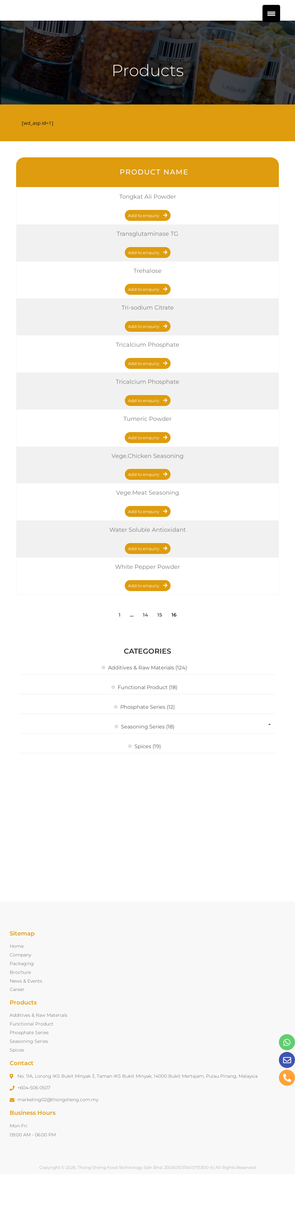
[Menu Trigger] (271, 14)
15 (159, 646)
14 (145, 646)
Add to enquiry (143, 246)
